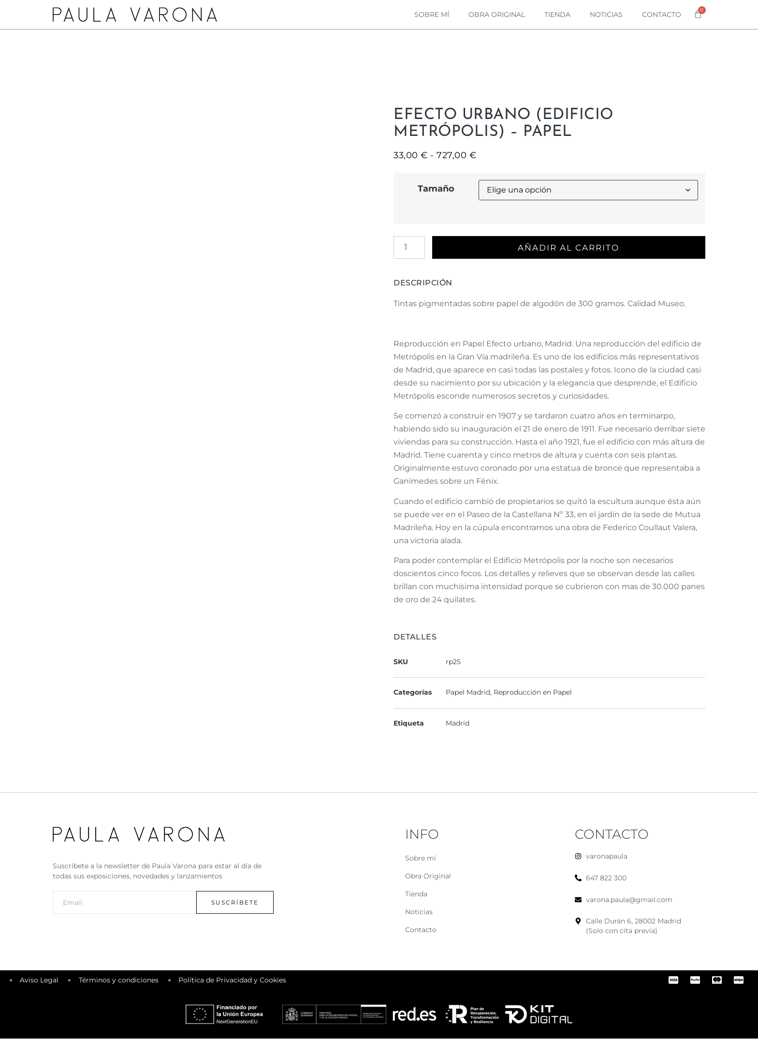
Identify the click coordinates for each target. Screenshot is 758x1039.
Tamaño (436, 188)
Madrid (457, 723)
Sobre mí (431, 14)
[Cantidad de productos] (409, 247)
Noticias (606, 14)
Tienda (557, 14)
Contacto (661, 14)
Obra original (496, 14)
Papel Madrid (468, 692)
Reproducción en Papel (533, 692)
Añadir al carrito (570, 247)
